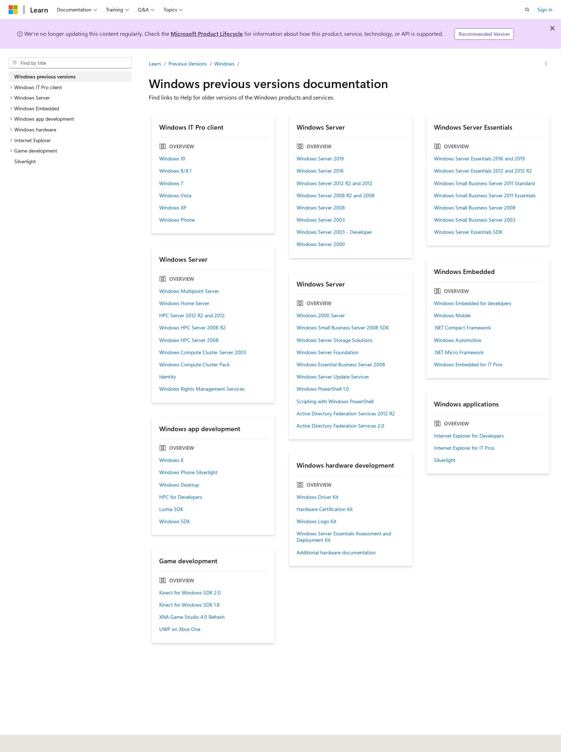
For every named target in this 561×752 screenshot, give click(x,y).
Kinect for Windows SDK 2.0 (190, 592)
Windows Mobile (452, 315)
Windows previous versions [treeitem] (44, 76)
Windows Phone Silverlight (188, 472)
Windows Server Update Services (333, 376)
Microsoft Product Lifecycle (207, 33)
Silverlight (444, 460)
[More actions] (546, 63)
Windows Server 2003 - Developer (334, 232)
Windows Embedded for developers (472, 303)
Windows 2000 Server (321, 315)
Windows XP (172, 207)
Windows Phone (177, 220)
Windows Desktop (179, 485)
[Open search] (527, 9)
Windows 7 (171, 183)
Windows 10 (172, 158)
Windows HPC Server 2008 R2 (192, 327)
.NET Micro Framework (459, 352)
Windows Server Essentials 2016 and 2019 (479, 158)
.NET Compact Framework (462, 327)
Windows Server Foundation (327, 352)
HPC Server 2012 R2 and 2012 (192, 315)
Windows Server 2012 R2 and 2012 (334, 183)
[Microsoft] (13, 9)
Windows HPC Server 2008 (189, 340)
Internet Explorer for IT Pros (464, 448)
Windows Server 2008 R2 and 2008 (336, 195)
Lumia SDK (171, 509)
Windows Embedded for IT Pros (468, 364)
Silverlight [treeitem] (25, 161)
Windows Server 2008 (321, 207)
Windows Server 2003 (321, 220)
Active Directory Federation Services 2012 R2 (346, 413)
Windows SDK (174, 521)
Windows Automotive (457, 340)
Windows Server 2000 (321, 244)
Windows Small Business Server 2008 (475, 207)
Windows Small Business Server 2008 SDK (343, 327)
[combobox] (70, 63)
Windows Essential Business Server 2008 (341, 364)
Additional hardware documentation (336, 552)
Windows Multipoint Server (189, 291)
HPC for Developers (180, 497)
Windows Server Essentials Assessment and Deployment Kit (344, 536)
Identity (167, 376)
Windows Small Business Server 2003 (475, 220)
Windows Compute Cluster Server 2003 (202, 352)
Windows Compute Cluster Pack (194, 364)
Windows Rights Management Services (201, 389)
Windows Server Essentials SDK (468, 232)
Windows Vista (175, 195)
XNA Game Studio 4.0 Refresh (192, 617)
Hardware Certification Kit (325, 509)
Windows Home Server (184, 303)
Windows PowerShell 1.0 (323, 389)
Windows (224, 63)
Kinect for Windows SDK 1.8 (189, 605)
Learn (155, 63)
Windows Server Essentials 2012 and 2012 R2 (483, 171)
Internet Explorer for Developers (469, 436)
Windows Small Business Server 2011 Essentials (485, 195)
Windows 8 (171, 460)
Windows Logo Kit (316, 521)
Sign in (544, 9)
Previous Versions (188, 63)
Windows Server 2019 (320, 158)
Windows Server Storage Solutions (334, 340)
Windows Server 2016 (320, 171)
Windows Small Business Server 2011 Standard (484, 183)
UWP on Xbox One (179, 629)
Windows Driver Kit (317, 497)
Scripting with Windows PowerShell (335, 401)
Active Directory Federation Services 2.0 (340, 426)
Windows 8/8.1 (175, 171)
